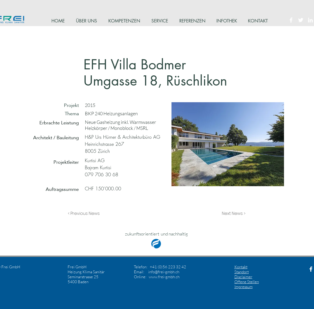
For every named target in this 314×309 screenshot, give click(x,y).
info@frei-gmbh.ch (163, 271)
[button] (85, 213)
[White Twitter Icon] (300, 20)
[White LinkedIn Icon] (310, 20)
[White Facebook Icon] (291, 20)
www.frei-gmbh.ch (164, 276)
